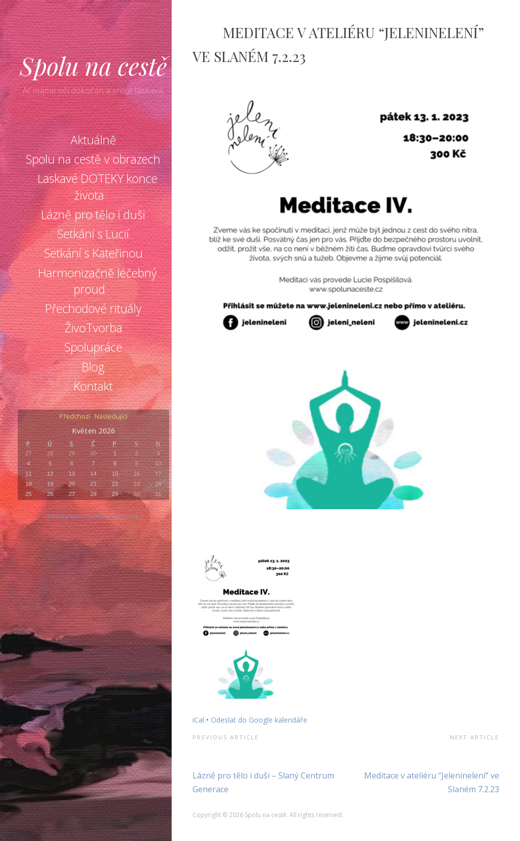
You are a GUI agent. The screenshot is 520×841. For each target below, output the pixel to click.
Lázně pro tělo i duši (93, 214)
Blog (93, 367)
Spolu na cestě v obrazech (93, 159)
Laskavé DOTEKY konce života (97, 186)
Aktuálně (93, 140)
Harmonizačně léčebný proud (97, 281)
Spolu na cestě (93, 65)
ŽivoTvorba (93, 328)
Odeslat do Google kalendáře (259, 720)
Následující (110, 417)
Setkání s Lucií (93, 234)
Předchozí (74, 417)
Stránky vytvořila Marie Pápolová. (93, 516)
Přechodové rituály (93, 308)
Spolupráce (93, 347)
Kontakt (93, 386)
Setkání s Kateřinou (93, 253)
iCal (198, 720)
